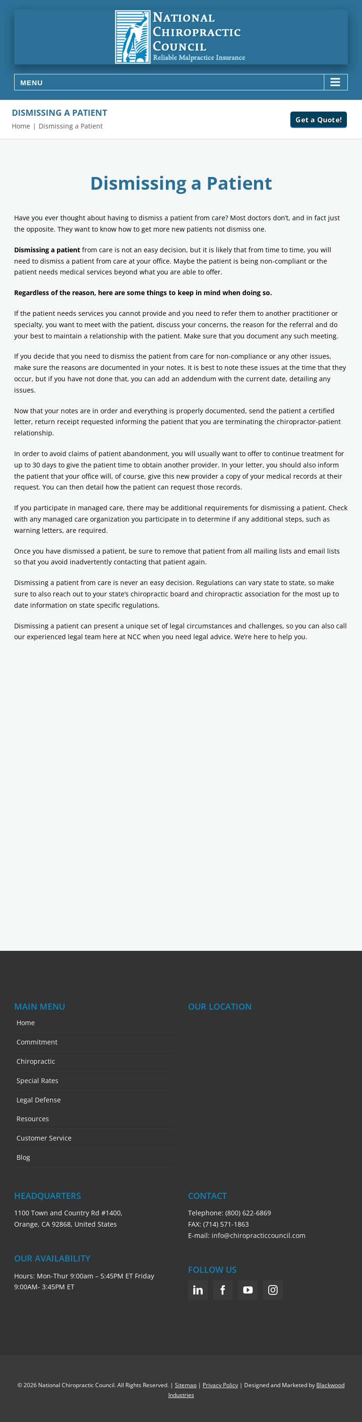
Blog (23, 1157)
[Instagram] (273, 1290)
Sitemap (186, 1385)
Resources (32, 1118)
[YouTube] (248, 1290)
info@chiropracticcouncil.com (258, 1235)
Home (25, 1022)
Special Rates (37, 1080)
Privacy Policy (220, 1385)
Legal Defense (38, 1099)
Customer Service (44, 1137)
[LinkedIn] (198, 1290)
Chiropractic (35, 1061)
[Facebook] (223, 1290)
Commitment (37, 1041)
